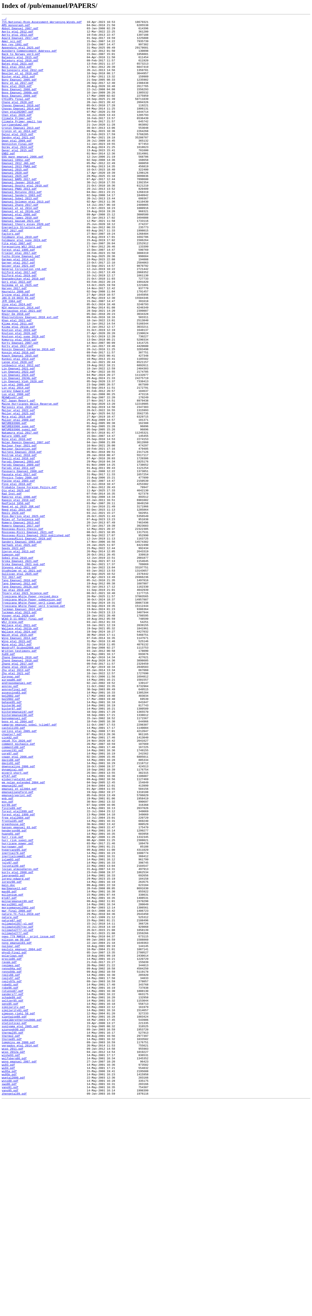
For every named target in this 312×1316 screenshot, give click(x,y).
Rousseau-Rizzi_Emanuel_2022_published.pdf (36, 639)
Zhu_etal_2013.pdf (16, 801)
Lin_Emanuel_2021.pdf (18, 439)
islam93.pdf (11, 1028)
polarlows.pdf (12, 1144)
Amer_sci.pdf (12, 46)
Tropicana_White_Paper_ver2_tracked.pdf (33, 724)
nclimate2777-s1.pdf (17, 1113)
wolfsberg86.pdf (14, 1267)
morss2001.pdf (12, 1082)
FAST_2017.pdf (12, 273)
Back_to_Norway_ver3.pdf (21, 62)
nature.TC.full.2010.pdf (21, 1093)
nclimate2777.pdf (15, 1117)
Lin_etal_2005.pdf (16, 458)
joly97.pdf (10, 1032)
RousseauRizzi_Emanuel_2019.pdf (27, 643)
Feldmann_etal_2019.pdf (20, 281)
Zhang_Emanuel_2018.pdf (20, 789)
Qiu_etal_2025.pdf (16, 585)
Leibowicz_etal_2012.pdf (21, 435)
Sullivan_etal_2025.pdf (20, 685)
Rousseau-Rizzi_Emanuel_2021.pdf (27, 635)
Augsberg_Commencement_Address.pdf (29, 58)
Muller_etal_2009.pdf (18, 500)
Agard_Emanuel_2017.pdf (20, 42)
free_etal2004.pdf (16, 978)
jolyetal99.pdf (13, 1036)
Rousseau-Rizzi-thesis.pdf (22, 631)
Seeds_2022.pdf (13, 655)
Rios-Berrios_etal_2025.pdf (23, 616)
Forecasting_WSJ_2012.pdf (22, 293)
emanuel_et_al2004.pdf (19, 943)
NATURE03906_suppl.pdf (19, 512)
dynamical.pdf (12, 920)
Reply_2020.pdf (13, 612)
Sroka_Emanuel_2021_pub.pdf (23, 674)
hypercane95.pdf (14, 1016)
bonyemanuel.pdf (14, 859)
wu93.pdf (8, 1274)
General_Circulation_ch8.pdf (24, 320)
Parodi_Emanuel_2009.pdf (21, 554)
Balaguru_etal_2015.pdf (20, 65)
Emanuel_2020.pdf (15, 204)
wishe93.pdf (11, 1263)
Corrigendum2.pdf (15, 146)
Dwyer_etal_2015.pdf (17, 177)
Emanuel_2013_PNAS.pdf (19, 196)
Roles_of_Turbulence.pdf (21, 620)
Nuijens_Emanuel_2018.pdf (22, 539)
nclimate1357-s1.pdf (17, 1105)
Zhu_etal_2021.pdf (16, 805)
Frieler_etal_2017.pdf (19, 300)
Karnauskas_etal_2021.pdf (22, 370)
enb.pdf (7, 955)
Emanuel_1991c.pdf (16, 189)
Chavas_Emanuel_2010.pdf (21, 123)
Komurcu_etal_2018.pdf (19, 404)
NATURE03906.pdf (14, 504)
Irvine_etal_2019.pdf (18, 350)
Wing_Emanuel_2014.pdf (19, 762)
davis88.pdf (11, 909)
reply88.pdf (11, 1167)
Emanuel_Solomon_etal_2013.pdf (26, 239)
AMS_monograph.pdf (16, 27)
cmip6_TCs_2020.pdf (17, 886)
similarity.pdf (13, 1205)
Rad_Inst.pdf (12, 589)
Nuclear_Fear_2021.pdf (19, 531)
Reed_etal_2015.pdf (17, 608)
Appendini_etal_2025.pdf (21, 54)
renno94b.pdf (12, 1163)
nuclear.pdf (11, 1132)
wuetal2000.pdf (13, 1290)
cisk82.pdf (10, 882)
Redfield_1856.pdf (16, 601)
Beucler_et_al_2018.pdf (20, 85)
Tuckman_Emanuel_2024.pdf (22, 728)
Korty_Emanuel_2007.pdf (20, 408)
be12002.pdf (11, 832)
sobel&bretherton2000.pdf (22, 1221)
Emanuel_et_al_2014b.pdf (21, 250)
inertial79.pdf (13, 1020)
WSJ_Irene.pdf (12, 743)
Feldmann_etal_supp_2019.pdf (24, 285)
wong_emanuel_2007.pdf (19, 1271)
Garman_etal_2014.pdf (18, 308)
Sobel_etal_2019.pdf (17, 666)
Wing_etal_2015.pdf (17, 766)
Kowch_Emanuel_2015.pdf (20, 423)
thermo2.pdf (11, 1240)
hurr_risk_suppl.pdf (17, 1005)
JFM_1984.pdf (12, 358)
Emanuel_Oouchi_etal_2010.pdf (25, 219)
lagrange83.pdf (13, 1047)
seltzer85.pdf (12, 1197)
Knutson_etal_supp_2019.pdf (23, 400)
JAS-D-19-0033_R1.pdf (18, 354)
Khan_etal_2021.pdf (17, 381)
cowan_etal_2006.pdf (17, 905)
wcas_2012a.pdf (13, 1259)
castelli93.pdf (13, 870)
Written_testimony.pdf (19, 778)
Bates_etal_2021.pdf (17, 73)
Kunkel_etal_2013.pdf (18, 427)
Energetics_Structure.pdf (22, 269)
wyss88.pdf (10, 1294)
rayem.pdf (9, 1151)
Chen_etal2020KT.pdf (17, 131)
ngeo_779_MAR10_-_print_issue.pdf (28, 1120)
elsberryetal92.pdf (17, 932)
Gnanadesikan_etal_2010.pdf (23, 331)
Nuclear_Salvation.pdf (19, 535)
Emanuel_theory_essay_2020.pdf (26, 266)
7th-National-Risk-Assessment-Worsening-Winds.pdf (42, 23)
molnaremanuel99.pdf (17, 1078)
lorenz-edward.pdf (16, 1051)
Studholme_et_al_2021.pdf (22, 681)
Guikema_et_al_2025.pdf (20, 339)
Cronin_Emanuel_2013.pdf (21, 150)
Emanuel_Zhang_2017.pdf (20, 243)
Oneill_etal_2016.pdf (18, 547)
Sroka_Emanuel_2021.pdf (20, 670)
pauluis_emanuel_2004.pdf (22, 1136)
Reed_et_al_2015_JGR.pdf (21, 604)
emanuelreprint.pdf (17, 951)
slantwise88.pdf (14, 1217)
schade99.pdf (12, 1194)
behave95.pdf (12, 839)
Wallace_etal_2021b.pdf (20, 751)
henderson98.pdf (14, 993)
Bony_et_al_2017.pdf (17, 96)
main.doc (8, 1059)
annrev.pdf (10, 820)
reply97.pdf (11, 1170)
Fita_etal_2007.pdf (17, 289)
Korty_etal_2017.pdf (17, 412)
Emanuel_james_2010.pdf (20, 258)
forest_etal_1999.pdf (18, 974)
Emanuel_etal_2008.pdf (19, 254)
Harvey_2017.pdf (14, 343)
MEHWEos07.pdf (12, 474)
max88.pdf (9, 1067)
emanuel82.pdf (12, 939)
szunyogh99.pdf (13, 1232)
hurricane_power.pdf (17, 1009)
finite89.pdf (12, 966)
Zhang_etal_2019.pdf (17, 797)
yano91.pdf (10, 1301)
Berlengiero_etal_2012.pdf (22, 81)
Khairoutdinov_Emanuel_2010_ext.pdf (30, 377)
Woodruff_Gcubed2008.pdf (21, 774)
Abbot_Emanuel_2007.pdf (20, 31)
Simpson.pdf (11, 662)
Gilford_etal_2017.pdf (19, 323)
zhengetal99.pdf (14, 1309)
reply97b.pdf (12, 1174)
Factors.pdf (11, 277)
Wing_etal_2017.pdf (17, 770)
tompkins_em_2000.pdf (18, 1247)
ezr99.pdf (9, 963)
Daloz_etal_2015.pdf (17, 158)
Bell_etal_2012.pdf (17, 77)
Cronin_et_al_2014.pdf (19, 154)
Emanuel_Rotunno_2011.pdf (22, 227)
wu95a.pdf (9, 1282)
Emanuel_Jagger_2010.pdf (21, 216)
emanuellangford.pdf (17, 947)
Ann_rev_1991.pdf (15, 50)
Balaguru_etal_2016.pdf (20, 69)
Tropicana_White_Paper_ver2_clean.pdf (32, 720)
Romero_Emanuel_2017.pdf (21, 628)
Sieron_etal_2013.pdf (18, 658)
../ (4, 19)
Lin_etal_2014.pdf (16, 462)
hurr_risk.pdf (12, 1001)
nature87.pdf (12, 1101)
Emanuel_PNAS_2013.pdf (19, 223)
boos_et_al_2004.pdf (17, 862)
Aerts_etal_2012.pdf (17, 35)
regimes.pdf (11, 1155)
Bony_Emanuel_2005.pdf (19, 92)
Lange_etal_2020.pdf (17, 431)
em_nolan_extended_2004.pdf (23, 936)
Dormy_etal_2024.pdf (17, 173)
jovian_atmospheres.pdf (20, 1040)
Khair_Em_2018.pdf (16, 373)
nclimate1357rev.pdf (17, 1109)
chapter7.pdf (12, 878)
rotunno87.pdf (12, 1186)
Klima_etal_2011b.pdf (18, 389)
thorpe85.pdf (12, 1244)
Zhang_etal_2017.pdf (17, 793)
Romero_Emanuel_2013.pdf (21, 624)
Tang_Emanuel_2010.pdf (19, 693)
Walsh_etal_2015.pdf (17, 758)
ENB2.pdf (8, 181)
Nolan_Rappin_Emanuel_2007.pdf (26, 527)
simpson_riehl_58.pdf (18, 1213)
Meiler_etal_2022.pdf (18, 489)
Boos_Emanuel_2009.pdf (19, 112)
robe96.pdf (10, 1182)
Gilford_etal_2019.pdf (19, 327)
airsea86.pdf (12, 812)
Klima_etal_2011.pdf (17, 385)
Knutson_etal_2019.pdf (19, 393)
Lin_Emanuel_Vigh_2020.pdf (22, 454)
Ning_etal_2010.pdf (17, 524)
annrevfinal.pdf (14, 824)
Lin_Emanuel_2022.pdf (18, 443)
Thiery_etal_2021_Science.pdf (25, 708)
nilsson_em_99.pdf (16, 1124)
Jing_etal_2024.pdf (17, 362)
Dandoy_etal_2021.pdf (18, 162)
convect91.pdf (12, 897)
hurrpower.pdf (12, 1013)
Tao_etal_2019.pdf (16, 705)
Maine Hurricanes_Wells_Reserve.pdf (30, 481)
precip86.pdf (12, 1147)
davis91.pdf (11, 912)
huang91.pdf (11, 997)
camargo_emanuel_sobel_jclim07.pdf (29, 866)
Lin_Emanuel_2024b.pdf (19, 450)
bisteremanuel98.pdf (17, 855)
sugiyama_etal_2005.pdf (20, 1228)
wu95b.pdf (9, 1286)
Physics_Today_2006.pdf (20, 570)
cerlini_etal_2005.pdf (19, 874)
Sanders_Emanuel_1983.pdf (22, 647)
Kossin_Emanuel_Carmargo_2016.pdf (28, 416)
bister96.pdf (12, 843)
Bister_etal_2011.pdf (18, 88)
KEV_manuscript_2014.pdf (21, 366)
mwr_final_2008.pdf (17, 1090)
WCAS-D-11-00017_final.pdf (22, 739)
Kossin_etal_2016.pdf (18, 420)
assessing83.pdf (14, 828)
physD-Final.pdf (14, 1140)
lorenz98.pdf (12, 1055)
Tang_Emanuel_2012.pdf (19, 697)
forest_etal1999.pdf (17, 970)
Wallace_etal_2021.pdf (19, 747)
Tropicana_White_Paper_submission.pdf (32, 716)
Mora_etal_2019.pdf (17, 497)
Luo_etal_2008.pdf (16, 470)
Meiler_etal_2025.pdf (18, 493)
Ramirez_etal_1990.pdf (19, 593)
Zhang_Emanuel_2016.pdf (20, 785)
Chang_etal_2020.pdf (17, 119)
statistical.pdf (14, 1224)
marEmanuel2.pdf (14, 1063)
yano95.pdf (10, 1305)
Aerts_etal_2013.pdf (17, 38)
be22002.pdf (11, 835)
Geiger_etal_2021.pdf (18, 316)
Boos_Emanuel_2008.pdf (19, 104)
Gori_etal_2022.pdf (17, 335)
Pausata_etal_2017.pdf (19, 566)
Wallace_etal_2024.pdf (19, 755)
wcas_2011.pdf (12, 1255)
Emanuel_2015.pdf (15, 200)
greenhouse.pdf (13, 986)
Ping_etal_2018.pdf (17, 577)
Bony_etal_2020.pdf (17, 100)
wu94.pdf (8, 1278)
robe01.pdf (10, 1178)
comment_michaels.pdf (18, 889)
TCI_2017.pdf (12, 689)
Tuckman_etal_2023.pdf (19, 732)
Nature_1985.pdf (14, 520)
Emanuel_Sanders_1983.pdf (22, 231)
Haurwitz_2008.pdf (16, 346)
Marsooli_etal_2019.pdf (20, 485)
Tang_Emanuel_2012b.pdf (20, 701)
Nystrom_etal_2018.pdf (19, 543)
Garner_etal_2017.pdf (18, 312)
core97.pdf (10, 901)
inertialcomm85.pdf (17, 1024)
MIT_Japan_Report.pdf (18, 477)
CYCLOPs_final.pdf (16, 115)
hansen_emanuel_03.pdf (19, 989)
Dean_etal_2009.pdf (17, 165)
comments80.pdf (13, 893)
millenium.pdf (12, 1070)
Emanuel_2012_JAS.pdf (18, 192)
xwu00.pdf (9, 1298)
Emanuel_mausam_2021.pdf (21, 262)
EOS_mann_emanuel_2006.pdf (22, 185)
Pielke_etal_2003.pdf (18, 574)
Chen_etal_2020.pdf (17, 135)
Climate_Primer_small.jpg (22, 142)
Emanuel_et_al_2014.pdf (20, 246)
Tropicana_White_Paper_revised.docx (30, 712)
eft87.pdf (9, 928)
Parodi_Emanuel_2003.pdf (21, 551)
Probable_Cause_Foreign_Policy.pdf (29, 581)
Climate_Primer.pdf (17, 139)
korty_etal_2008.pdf (17, 1043)
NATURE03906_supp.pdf (18, 508)
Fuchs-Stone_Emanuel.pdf (21, 304)
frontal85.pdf (12, 982)
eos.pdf (7, 959)
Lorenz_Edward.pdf (16, 466)
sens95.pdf (10, 1201)
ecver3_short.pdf (15, 924)
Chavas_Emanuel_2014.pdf (21, 127)
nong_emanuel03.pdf (17, 1128)
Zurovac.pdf (11, 809)
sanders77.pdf (12, 1190)
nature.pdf (10, 1097)
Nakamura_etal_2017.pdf (20, 516)
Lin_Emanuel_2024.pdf (18, 447)
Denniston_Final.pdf (17, 169)
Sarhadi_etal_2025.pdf (19, 651)
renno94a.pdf (12, 1159)
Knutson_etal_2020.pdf (19, 397)
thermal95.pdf (12, 1236)
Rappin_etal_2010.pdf (18, 597)
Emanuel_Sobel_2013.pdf (20, 235)
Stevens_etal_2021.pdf (19, 678)
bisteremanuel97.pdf (17, 851)
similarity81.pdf (15, 1209)
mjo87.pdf (9, 1074)
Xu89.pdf (8, 782)
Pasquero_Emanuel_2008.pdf (22, 562)
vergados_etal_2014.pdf (20, 1251)
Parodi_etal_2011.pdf (18, 558)
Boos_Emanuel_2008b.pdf (20, 108)
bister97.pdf (12, 847)
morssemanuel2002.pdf (18, 1086)
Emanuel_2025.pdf (15, 208)
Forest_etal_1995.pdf (18, 296)
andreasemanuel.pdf (17, 816)
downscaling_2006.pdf (18, 916)
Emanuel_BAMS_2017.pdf (19, 212)
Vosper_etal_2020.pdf (18, 735)
